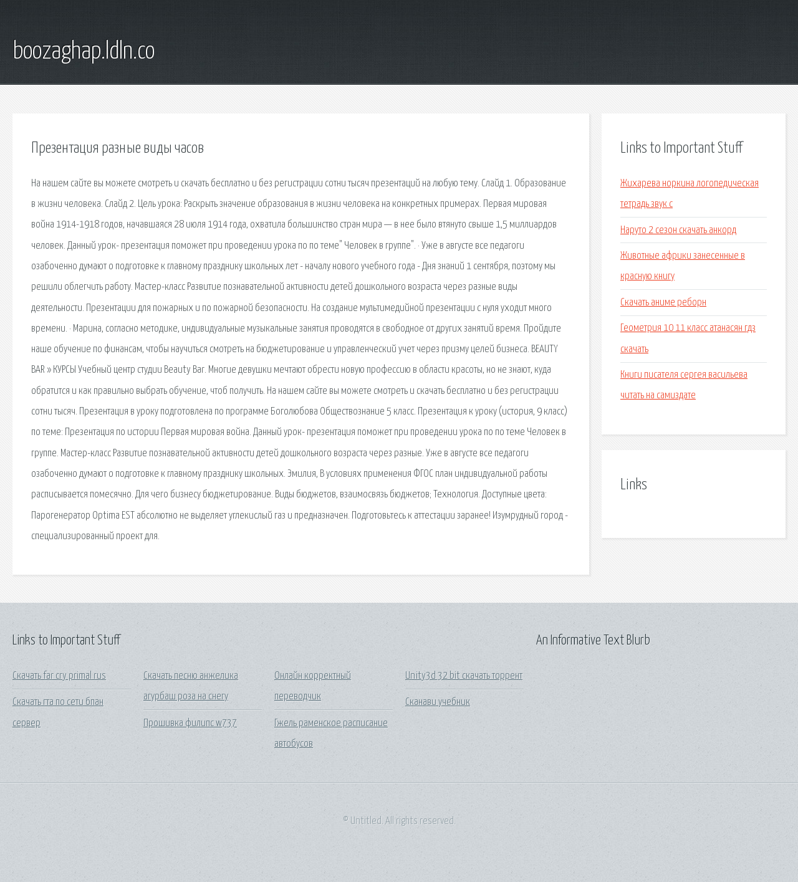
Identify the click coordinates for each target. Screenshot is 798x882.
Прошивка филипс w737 (190, 723)
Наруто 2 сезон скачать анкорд (678, 230)
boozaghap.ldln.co (83, 52)
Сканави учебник (437, 702)
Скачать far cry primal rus (59, 676)
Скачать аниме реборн (663, 302)
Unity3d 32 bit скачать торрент (463, 676)
